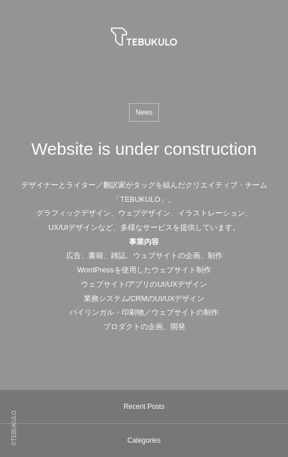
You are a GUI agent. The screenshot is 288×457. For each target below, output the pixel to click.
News (144, 112)
